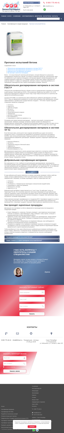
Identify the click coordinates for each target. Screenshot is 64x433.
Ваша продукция (25, 292)
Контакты (55, 16)
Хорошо (32, 426)
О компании (17, 16)
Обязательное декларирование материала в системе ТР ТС (25, 69)
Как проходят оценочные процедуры (18, 72)
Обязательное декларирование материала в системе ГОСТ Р (25, 68)
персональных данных (36, 309)
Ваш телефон (24, 306)
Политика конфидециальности (24, 429)
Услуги (9, 16)
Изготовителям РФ (28, 16)
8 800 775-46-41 (6, 340)
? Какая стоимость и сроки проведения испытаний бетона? (24, 240)
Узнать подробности (32, 172)
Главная (3, 16)
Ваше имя (7, 358)
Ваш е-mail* (23, 299)
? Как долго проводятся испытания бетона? (19, 237)
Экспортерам (47, 16)
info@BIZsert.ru (48, 6)
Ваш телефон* (8, 363)
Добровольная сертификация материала (19, 71)
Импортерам (38, 16)
